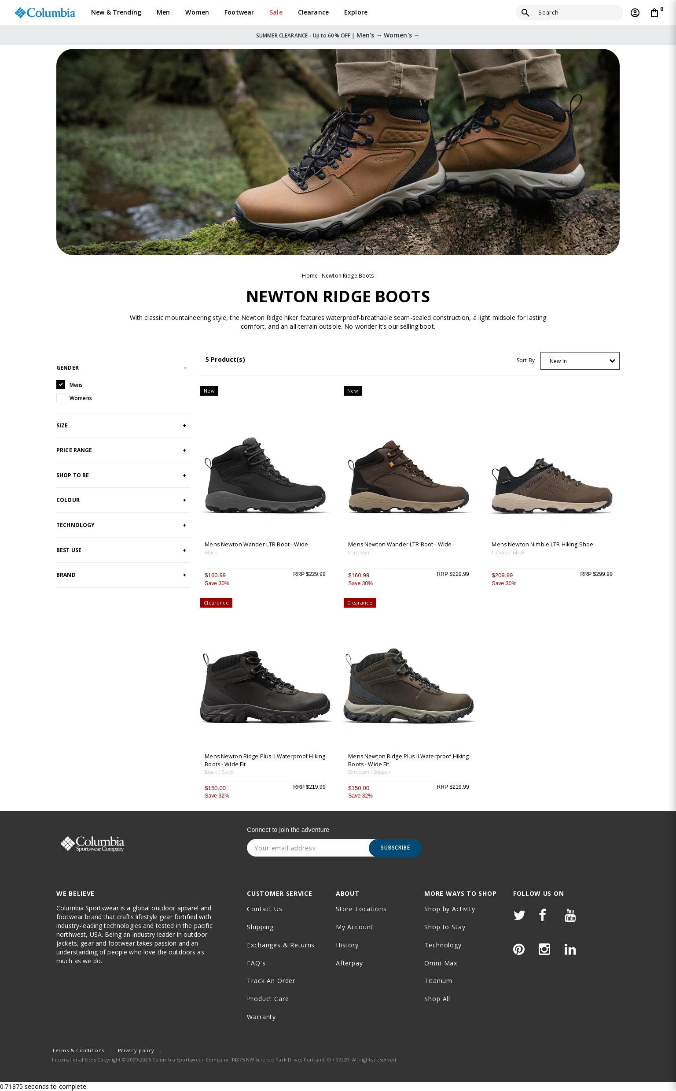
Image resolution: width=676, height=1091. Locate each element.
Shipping (260, 927)
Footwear (239, 12)
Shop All (437, 999)
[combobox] (580, 361)
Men (163, 12)
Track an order (271, 980)
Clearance (313, 12)
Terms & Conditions (78, 1050)
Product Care (268, 999)
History (347, 945)
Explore (355, 12)
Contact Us (264, 909)
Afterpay (349, 963)
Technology (442, 945)
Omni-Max (440, 963)
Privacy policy (136, 1050)
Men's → (369, 35)
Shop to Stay (444, 927)
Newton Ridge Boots (348, 275)
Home (310, 275)
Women (197, 12)
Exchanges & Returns (281, 945)
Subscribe (395, 847)
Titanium (438, 980)
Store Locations (361, 909)
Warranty (261, 1017)
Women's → (402, 35)
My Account (354, 927)
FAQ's (256, 963)
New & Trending (116, 12)
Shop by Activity (449, 909)
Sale (276, 12)
